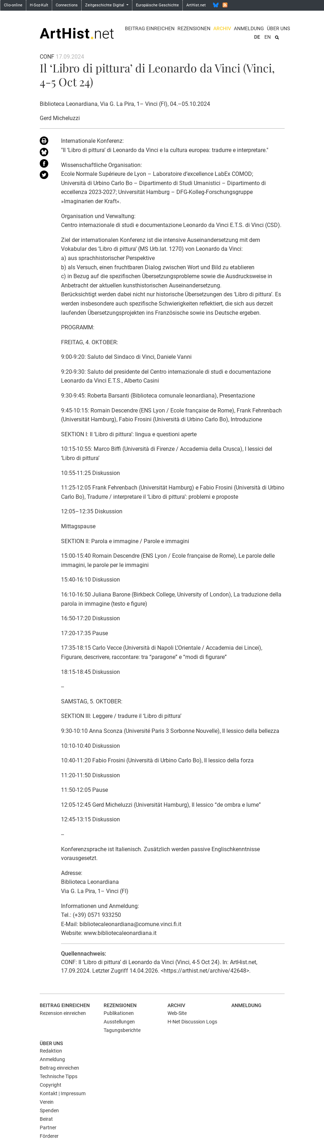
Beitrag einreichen (150, 28)
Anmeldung (249, 28)
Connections (67, 5)
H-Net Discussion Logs (192, 1022)
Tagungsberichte (122, 1030)
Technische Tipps (58, 1076)
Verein (47, 1102)
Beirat (46, 1119)
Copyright (50, 1085)
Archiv (222, 28)
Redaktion (51, 1051)
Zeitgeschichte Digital (105, 5)
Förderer (49, 1136)
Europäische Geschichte (157, 5)
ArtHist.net (196, 5)
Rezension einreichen (63, 1013)
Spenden (49, 1110)
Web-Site (177, 1013)
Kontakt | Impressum (63, 1093)
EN (267, 37)
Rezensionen (193, 28)
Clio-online (13, 5)
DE (257, 37)
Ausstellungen (119, 1022)
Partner (48, 1127)
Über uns (278, 28)
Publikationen (119, 1013)
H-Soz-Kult (39, 5)
